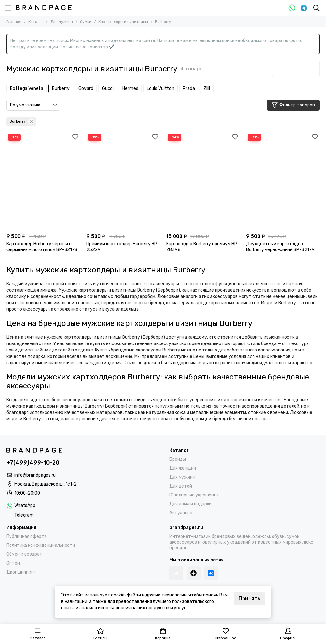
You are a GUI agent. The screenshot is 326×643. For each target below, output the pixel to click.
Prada (189, 88)
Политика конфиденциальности (40, 545)
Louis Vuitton (160, 88)
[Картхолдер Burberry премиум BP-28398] (203, 181)
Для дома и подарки (190, 504)
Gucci (108, 88)
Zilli (206, 88)
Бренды (177, 459)
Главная (13, 21)
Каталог (35, 21)
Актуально (180, 513)
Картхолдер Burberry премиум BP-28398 (202, 246)
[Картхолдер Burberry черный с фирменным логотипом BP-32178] (43, 181)
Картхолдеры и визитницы (123, 21)
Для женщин (182, 468)
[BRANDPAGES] (44, 7)
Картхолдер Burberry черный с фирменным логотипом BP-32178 (41, 246)
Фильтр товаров (293, 105)
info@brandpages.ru (35, 475)
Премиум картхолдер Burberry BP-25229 (122, 246)
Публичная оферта (26, 536)
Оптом (13, 563)
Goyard (85, 88)
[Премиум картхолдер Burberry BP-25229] (123, 181)
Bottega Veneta (26, 88)
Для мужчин (61, 21)
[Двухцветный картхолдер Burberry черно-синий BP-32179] (283, 181)
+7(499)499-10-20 (33, 462)
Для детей (180, 486)
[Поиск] (316, 8)
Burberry (61, 88)
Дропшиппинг (21, 572)
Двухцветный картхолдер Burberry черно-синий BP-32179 (280, 246)
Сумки (85, 21)
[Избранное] (75, 137)
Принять (249, 599)
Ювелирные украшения (194, 495)
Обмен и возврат (24, 554)
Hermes (130, 88)
